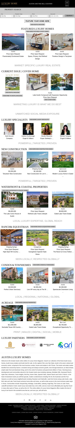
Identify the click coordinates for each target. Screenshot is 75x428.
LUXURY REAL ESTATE (26, 412)
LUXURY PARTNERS (62, 405)
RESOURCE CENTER (43, 408)
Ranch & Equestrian (34, 406)
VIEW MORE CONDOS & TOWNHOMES (43, 265)
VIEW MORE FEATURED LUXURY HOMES (37, 31)
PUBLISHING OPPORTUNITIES (28, 408)
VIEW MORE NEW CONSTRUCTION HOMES (41, 149)
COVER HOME (40, 405)
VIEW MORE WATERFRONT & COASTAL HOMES (15, 190)
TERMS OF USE (39, 409)
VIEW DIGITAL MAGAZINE (37, 24)
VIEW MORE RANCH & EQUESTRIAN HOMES (43, 226)
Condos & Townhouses (48, 406)
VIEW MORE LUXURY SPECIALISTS (39, 119)
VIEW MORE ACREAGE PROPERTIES (26, 302)
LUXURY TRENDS (59, 412)
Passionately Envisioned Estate (13, 56)
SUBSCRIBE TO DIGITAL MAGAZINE (12, 95)
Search (69, 15)
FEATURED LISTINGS (18, 405)
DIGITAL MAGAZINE (50, 405)
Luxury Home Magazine (17, 422)
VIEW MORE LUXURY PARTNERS (36, 337)
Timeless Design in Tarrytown (62, 56)
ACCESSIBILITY (48, 409)
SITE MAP (51, 408)
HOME (10, 405)
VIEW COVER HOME (50, 99)
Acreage (59, 406)
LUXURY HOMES (16, 412)
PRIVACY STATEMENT (28, 409)
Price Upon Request (13, 54)
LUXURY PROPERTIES (48, 412)
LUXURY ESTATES (37, 412)
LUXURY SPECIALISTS (30, 405)
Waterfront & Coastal (20, 406)
